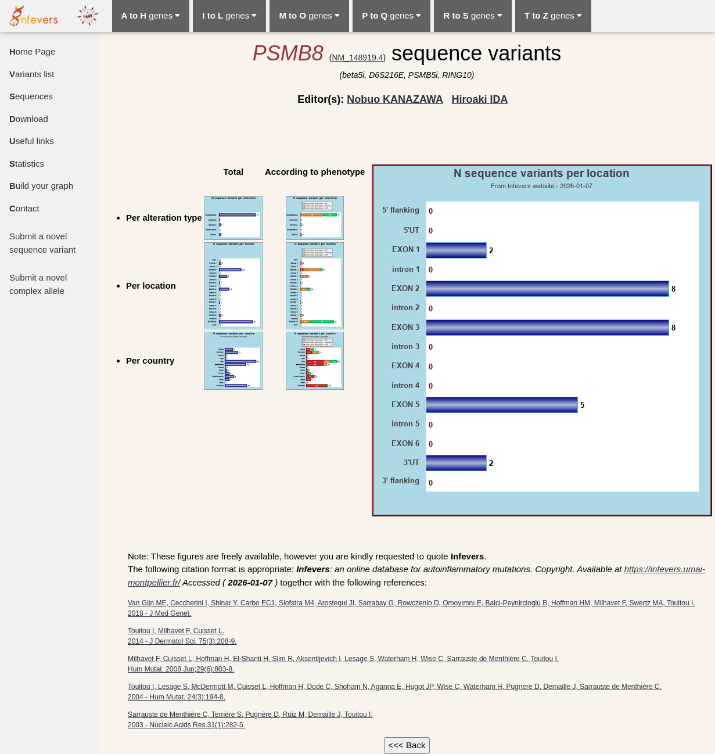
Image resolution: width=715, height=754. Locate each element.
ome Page (32, 51)
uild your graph (41, 186)
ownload (28, 119)
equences (31, 96)
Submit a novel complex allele (38, 284)
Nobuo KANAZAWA (395, 99)
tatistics (26, 163)
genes (151, 15)
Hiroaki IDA (479, 99)
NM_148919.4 (357, 57)
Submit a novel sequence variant (42, 242)
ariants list (32, 74)
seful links (31, 141)
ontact (24, 208)
